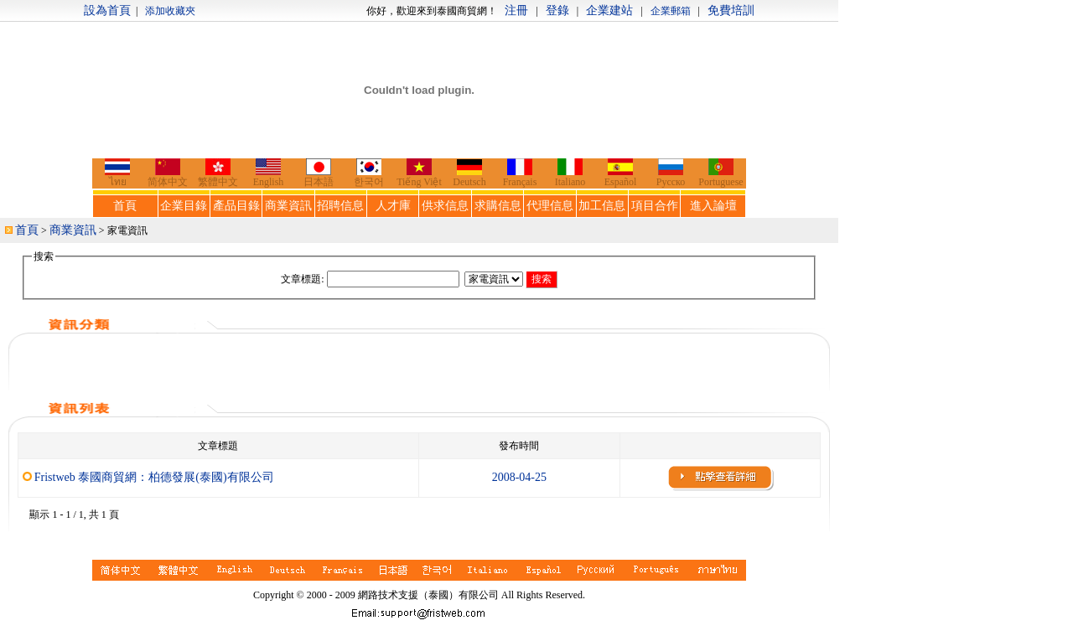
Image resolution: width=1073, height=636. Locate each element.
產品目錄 (236, 205)
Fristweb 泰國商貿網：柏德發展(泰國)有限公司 (154, 477)
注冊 (516, 10)
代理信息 (549, 205)
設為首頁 (107, 10)
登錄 (557, 10)
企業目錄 (183, 205)
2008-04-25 (519, 477)
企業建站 (609, 10)
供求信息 (445, 205)
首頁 (125, 205)
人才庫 (393, 205)
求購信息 (497, 205)
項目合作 (654, 205)
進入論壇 (713, 205)
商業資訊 (288, 205)
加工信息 (601, 205)
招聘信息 (340, 205)
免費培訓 (731, 10)
